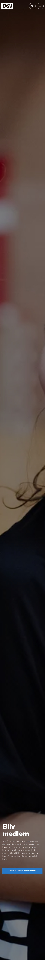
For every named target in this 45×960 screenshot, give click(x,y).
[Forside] (7, 6)
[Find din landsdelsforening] (22, 871)
